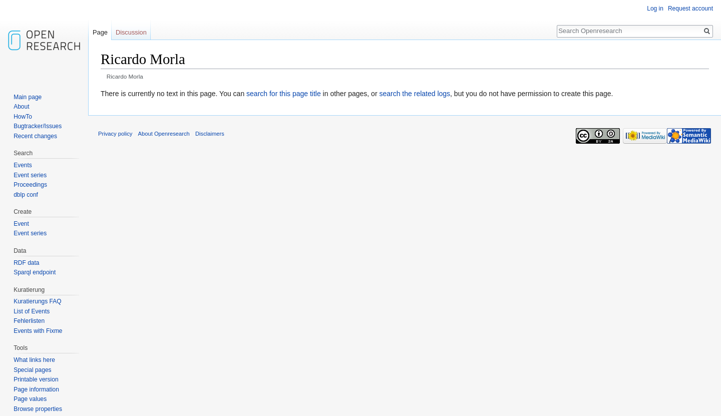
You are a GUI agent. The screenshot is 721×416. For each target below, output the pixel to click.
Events (23, 165)
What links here (34, 359)
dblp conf (26, 194)
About (21, 106)
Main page (28, 97)
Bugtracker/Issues (38, 126)
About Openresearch (164, 134)
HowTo (23, 116)
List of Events (32, 311)
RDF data (26, 262)
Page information (36, 389)
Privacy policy (115, 134)
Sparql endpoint (35, 272)
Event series (30, 175)
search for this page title (283, 94)
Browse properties (38, 408)
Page (100, 32)
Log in (655, 8)
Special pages (32, 369)
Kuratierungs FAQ (37, 301)
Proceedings (30, 184)
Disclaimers (209, 134)
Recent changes (35, 136)
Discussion (131, 32)
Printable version (36, 379)
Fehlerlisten (29, 320)
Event (21, 223)
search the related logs (414, 94)
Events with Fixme (38, 330)
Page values (30, 398)
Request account (690, 8)
